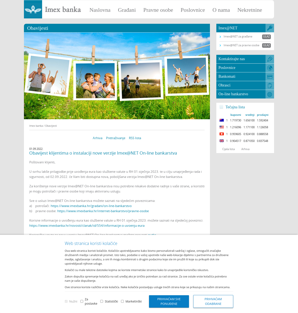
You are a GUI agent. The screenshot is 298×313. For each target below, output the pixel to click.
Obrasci (224, 85)
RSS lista (135, 138)
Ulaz (266, 36)
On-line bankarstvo (233, 94)
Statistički (111, 301)
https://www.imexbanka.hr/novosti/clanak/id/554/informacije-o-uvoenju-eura (87, 225)
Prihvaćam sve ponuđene (169, 301)
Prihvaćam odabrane (213, 301)
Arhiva (97, 138)
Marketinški (133, 301)
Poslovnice (193, 10)
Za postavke (91, 301)
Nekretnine (249, 10)
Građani (127, 10)
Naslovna (99, 10)
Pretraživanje (115, 138)
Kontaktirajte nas (231, 59)
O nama (221, 10)
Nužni (73, 301)
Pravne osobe (158, 10)
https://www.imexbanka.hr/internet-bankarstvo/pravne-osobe (103, 211)
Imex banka (36, 125)
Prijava (292, 5)
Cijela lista (228, 149)
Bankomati (226, 76)
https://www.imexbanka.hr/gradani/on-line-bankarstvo (91, 206)
